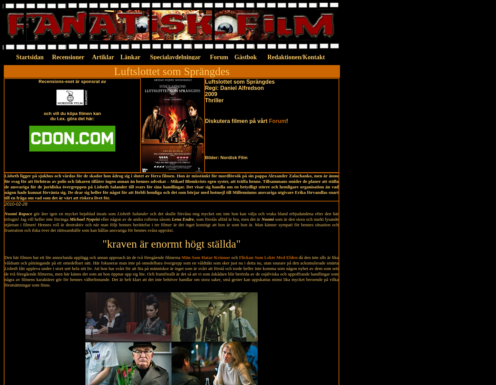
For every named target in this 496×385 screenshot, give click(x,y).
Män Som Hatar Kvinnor (206, 257)
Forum (277, 121)
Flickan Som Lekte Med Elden (268, 257)
